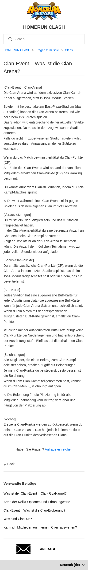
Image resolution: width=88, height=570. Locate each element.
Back (9, 464)
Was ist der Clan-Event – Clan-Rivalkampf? (35, 493)
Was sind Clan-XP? (18, 519)
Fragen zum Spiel (48, 50)
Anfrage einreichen (59, 449)
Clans (69, 50)
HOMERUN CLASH (17, 50)
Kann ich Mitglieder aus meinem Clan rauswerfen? (40, 527)
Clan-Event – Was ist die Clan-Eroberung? (34, 510)
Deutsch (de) (70, 565)
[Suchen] (44, 39)
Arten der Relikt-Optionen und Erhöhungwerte (37, 502)
